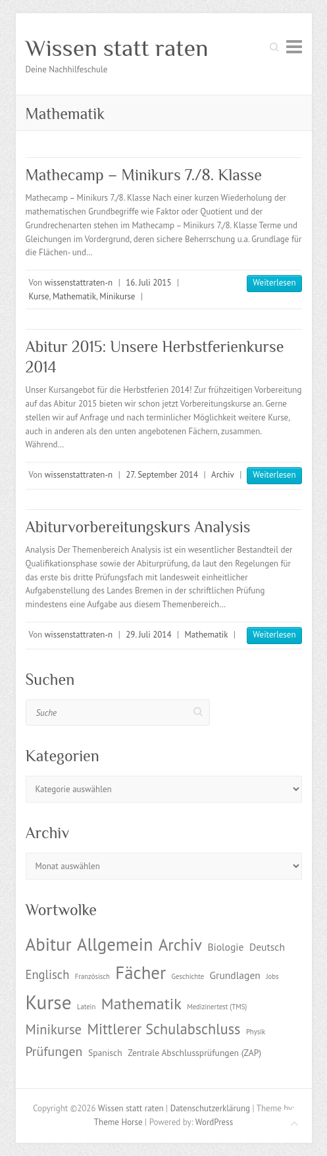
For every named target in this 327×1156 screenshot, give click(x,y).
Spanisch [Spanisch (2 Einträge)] (105, 1053)
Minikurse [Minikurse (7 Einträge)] (54, 1029)
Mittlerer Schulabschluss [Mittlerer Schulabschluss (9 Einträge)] (164, 1028)
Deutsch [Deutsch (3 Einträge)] (267, 946)
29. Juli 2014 (148, 634)
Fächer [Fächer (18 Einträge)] (140, 972)
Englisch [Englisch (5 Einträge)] (48, 974)
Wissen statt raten (117, 48)
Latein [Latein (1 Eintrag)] (86, 1006)
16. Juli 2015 (148, 282)
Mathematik (74, 296)
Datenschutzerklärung (210, 1108)
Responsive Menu (294, 46)
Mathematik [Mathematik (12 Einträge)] (141, 1003)
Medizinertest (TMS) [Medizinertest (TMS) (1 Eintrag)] (217, 1006)
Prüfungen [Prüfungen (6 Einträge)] (54, 1051)
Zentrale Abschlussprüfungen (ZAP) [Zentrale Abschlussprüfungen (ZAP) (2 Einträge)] (194, 1053)
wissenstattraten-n (79, 282)
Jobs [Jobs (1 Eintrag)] (272, 976)
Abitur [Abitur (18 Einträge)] (49, 944)
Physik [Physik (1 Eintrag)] (255, 1031)
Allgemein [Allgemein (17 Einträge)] (115, 944)
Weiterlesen (274, 282)
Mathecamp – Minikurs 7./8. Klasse (144, 175)
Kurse (39, 296)
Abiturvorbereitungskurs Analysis (138, 527)
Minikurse (117, 296)
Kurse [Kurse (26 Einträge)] (49, 1002)
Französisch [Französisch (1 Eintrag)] (92, 976)
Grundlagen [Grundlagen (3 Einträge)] (235, 975)
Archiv (222, 474)
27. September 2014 (162, 474)
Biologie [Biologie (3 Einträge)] (225, 946)
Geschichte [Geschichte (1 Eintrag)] (188, 976)
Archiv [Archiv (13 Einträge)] (180, 944)
